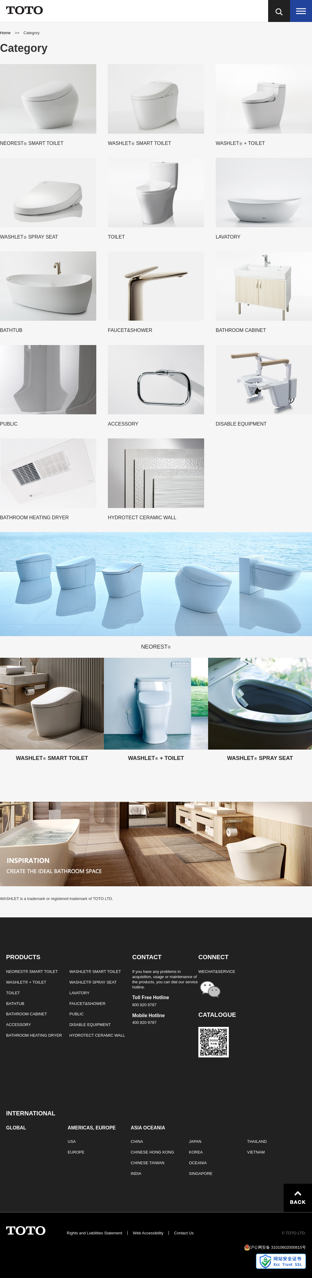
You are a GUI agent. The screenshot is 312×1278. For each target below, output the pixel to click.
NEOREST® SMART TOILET (32, 971)
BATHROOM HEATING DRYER (34, 1035)
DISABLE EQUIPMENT (90, 1024)
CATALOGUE (217, 1014)
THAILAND (257, 1141)
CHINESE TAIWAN (147, 1163)
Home (6, 33)
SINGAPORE (200, 1173)
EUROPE (76, 1152)
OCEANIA (198, 1163)
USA (72, 1141)
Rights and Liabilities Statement (94, 1233)
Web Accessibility (148, 1233)
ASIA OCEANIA (148, 1127)
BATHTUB (15, 1003)
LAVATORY (79, 993)
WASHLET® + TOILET (26, 982)
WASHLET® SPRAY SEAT (93, 982)
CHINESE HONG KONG (152, 1152)
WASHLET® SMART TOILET (95, 971)
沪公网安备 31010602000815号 (278, 1247)
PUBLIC (76, 1014)
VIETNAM (256, 1152)
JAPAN (195, 1141)
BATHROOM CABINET (26, 1014)
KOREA (196, 1152)
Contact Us (183, 1233)
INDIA (136, 1173)
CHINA (137, 1141)
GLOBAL (16, 1127)
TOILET (13, 993)
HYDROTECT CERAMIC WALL (97, 1035)
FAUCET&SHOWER (87, 1003)
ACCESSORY (18, 1024)
